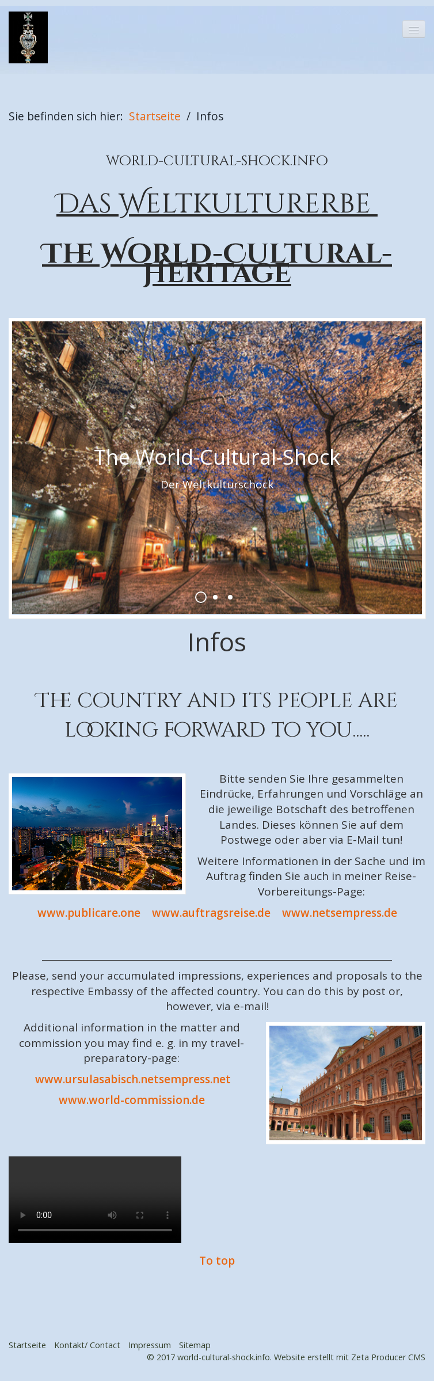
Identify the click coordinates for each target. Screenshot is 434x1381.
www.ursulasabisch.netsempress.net (133, 1079)
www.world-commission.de (132, 1099)
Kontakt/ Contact (87, 1345)
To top (217, 1260)
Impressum (149, 1345)
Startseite (155, 116)
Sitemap (195, 1345)
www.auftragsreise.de (211, 912)
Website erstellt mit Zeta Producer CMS (349, 1357)
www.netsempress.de (339, 912)
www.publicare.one (88, 912)
